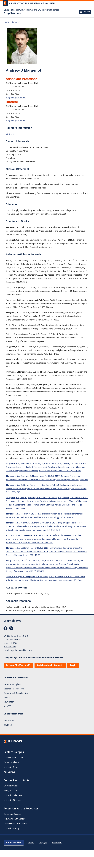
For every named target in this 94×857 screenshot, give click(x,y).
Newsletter (9, 701)
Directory (16, 21)
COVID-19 (8, 725)
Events (7, 697)
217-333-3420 (10, 646)
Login (73, 665)
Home (6, 21)
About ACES (9, 720)
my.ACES (7, 706)
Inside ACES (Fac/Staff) (18, 665)
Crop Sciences (12, 13)
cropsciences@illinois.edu (21, 650)
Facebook (5, 628)
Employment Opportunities (16, 693)
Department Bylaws (12, 684)
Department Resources (14, 688)
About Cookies (13, 842)
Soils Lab (10, 133)
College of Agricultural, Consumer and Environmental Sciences (31, 10)
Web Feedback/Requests (50, 665)
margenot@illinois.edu (16, 97)
